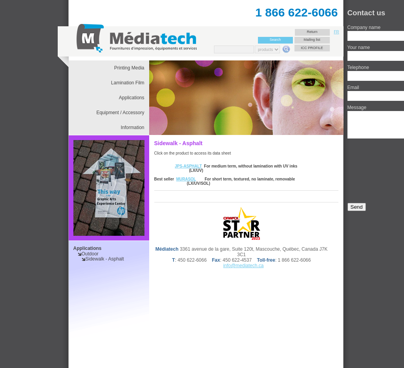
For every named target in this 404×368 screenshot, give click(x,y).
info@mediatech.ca (243, 265)
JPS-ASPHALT (188, 166)
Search (275, 40)
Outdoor (90, 254)
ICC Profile (312, 48)
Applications (87, 248)
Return (312, 32)
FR (336, 32)
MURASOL (186, 179)
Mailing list (311, 40)
